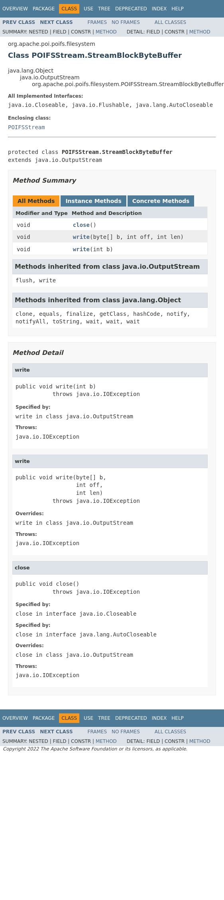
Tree (104, 9)
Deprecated (131, 9)
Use (88, 9)
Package (44, 9)
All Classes (170, 22)
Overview (15, 9)
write (81, 237)
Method (106, 32)
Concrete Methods (161, 201)
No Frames (126, 22)
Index (159, 9)
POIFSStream (26, 127)
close (81, 225)
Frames (97, 22)
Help (177, 9)
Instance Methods (93, 201)
